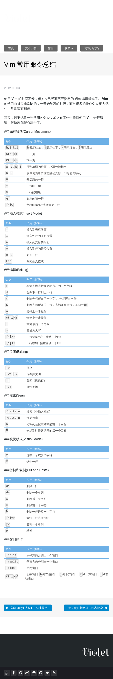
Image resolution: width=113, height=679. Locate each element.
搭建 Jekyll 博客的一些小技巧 (26, 607)
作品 (50, 48)
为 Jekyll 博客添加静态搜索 (88, 607)
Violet (17, 18)
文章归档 (31, 48)
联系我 (69, 48)
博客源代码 (91, 48)
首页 (11, 48)
